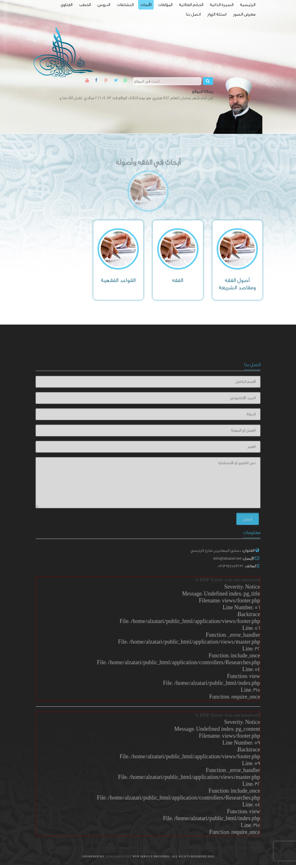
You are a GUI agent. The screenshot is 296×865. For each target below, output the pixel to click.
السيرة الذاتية (221, 4)
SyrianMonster (118, 856)
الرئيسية (247, 4)
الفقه (177, 280)
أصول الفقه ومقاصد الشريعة (237, 284)
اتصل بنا (193, 14)
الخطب (85, 4)
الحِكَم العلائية (191, 4)
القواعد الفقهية (118, 280)
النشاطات (125, 4)
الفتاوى (66, 4)
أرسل (240, 514)
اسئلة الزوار (216, 14)
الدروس (104, 4)
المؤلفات (165, 4)
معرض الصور (244, 14)
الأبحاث (145, 4)
